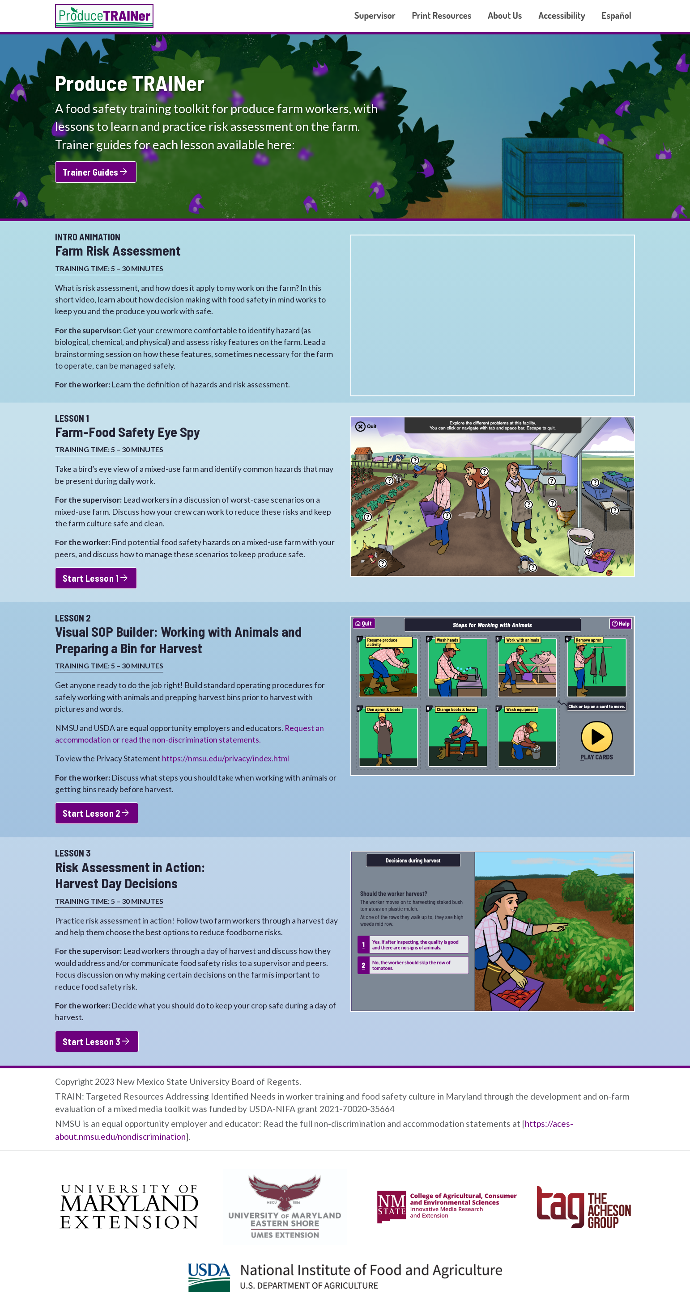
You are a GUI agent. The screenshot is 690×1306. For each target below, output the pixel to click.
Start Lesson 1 (96, 578)
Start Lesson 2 (97, 813)
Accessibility (561, 15)
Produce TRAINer (104, 16)
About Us (505, 15)
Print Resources (441, 15)
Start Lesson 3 (97, 1041)
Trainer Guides (96, 172)
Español (616, 15)
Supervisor (375, 15)
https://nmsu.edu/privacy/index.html (225, 758)
